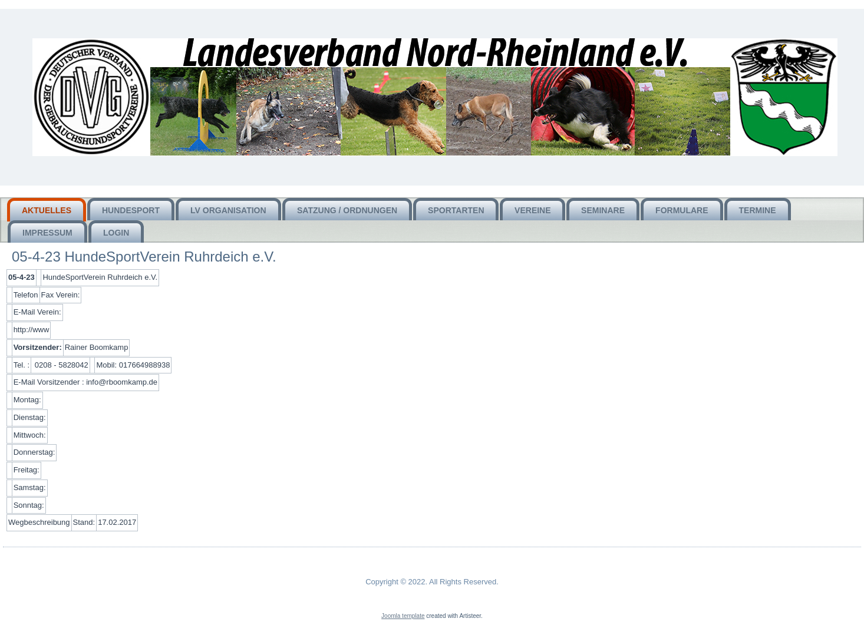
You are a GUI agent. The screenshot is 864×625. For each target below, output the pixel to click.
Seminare (603, 210)
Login (116, 232)
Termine (757, 210)
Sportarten (456, 210)
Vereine (532, 210)
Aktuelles (46, 210)
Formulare (681, 210)
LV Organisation (228, 210)
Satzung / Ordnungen (347, 210)
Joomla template (402, 616)
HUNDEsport (131, 210)
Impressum (47, 232)
